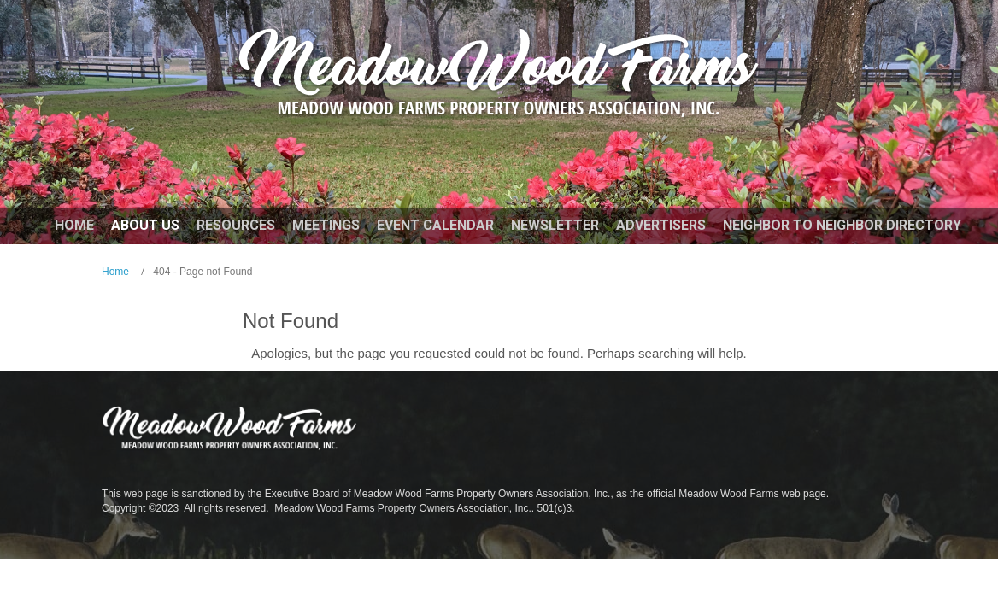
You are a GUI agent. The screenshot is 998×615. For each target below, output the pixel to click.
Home (115, 272)
